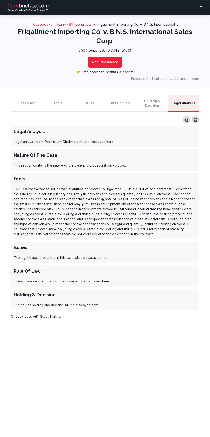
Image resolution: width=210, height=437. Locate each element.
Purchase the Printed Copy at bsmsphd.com (165, 78)
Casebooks (42, 24)
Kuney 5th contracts (74, 24)
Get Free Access (105, 62)
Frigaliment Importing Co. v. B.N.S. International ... (137, 24)
